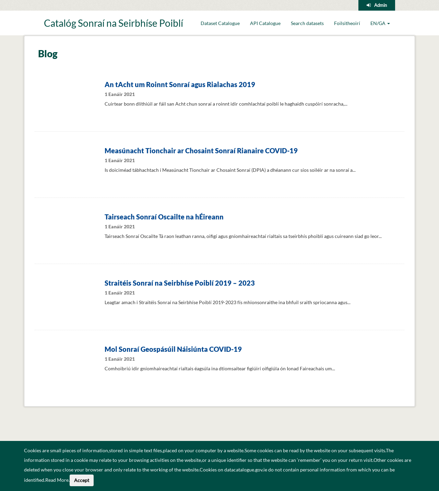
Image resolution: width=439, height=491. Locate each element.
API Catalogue (265, 23)
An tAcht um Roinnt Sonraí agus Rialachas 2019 (180, 84)
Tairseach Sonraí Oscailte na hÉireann (164, 217)
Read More (57, 480)
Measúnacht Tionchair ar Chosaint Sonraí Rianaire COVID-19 (201, 150)
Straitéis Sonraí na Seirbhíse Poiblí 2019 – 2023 (180, 283)
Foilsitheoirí (347, 23)
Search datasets (307, 23)
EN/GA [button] (380, 23)
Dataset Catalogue (220, 23)
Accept (81, 480)
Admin (380, 5)
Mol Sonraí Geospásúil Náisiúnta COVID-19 (173, 349)
